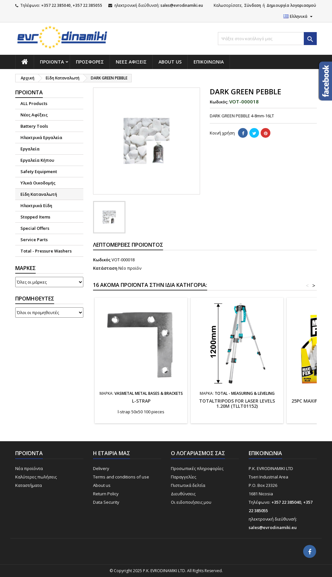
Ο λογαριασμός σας (198, 453)
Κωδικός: (219, 102)
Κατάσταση (105, 268)
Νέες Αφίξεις (34, 115)
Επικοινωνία (209, 62)
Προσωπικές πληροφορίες (197, 468)
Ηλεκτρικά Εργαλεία (41, 137)
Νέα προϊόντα (29, 468)
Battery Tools (34, 126)
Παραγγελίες (183, 477)
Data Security (106, 502)
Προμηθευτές (34, 298)
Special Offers (34, 228)
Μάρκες (25, 268)
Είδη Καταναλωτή (38, 194)
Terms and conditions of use (121, 477)
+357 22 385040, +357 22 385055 (71, 5)
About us (170, 62)
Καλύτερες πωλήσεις (36, 477)
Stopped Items (35, 217)
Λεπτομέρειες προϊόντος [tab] (128, 244)
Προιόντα (52, 62)
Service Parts (34, 239)
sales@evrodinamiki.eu (181, 5)
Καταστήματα (28, 485)
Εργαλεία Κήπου (37, 160)
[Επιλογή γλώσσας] (298, 16)
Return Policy (106, 494)
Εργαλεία (30, 149)
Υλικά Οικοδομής (37, 183)
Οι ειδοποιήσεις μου (191, 502)
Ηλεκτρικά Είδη (36, 205)
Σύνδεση (252, 5)
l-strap (141, 401)
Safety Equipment (38, 171)
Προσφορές (90, 62)
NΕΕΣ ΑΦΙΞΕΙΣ (131, 62)
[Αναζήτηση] (267, 38)
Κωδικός (102, 260)
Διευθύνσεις (183, 494)
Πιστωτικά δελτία (188, 485)
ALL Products (33, 103)
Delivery (101, 468)
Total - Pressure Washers (46, 251)
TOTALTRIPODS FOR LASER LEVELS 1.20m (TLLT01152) (237, 403)
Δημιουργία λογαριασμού (291, 5)
